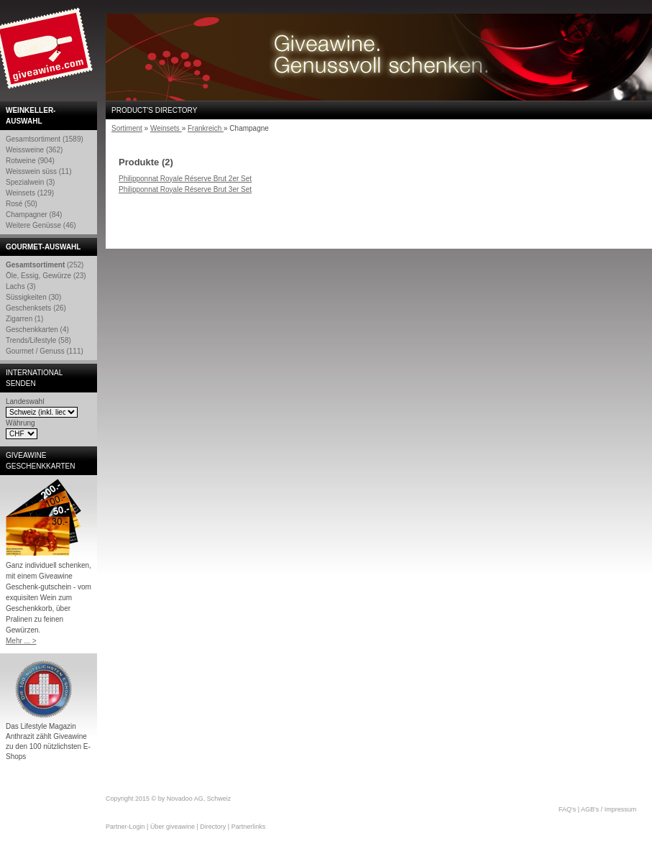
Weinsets (166, 128)
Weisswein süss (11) (39, 171)
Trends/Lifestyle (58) (38, 340)
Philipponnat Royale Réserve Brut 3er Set (185, 189)
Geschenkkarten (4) (37, 330)
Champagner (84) (34, 215)
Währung (20, 423)
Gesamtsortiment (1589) (44, 139)
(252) (44, 265)
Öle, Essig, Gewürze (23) (46, 276)
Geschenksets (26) (36, 308)
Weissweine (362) (34, 150)
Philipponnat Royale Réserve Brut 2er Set (185, 179)
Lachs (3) (21, 286)
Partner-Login (125, 826)
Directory (213, 826)
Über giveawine (172, 826)
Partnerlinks (248, 826)
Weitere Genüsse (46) (41, 225)
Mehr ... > (21, 641)
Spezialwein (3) (30, 182)
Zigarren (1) (24, 319)
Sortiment (126, 128)
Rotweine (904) (30, 161)
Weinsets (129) (30, 193)
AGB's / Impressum (608, 809)
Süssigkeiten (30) (33, 297)
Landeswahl (25, 401)
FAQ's (567, 809)
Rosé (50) (21, 204)
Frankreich (206, 128)
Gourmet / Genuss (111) (44, 351)
